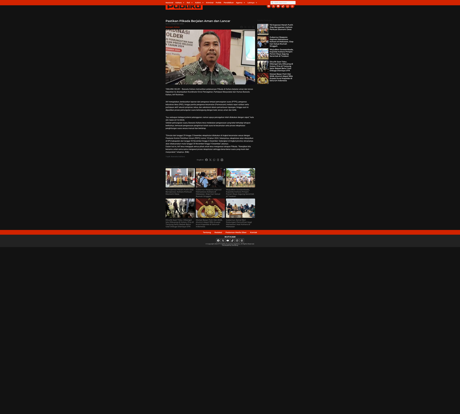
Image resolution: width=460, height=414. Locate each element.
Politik (218, 2)
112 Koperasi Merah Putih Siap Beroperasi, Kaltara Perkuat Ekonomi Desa (180, 192)
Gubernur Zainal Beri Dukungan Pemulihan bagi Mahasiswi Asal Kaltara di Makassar (239, 223)
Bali (190, 3)
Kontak (257, 232)
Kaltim (199, 3)
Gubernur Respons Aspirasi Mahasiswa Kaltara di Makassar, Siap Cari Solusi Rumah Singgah (208, 193)
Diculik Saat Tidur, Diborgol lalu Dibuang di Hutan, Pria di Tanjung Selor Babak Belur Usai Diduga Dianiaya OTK (180, 223)
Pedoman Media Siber (237, 232)
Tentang (203, 232)
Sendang (235, 246)
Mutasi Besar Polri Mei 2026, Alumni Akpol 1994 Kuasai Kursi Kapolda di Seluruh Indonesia (209, 223)
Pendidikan (229, 2)
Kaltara (179, 3)
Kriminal (209, 2)
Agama (240, 3)
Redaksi (216, 232)
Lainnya (252, 3)
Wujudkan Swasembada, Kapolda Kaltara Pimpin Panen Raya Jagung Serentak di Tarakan (240, 193)
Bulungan (169, 27)
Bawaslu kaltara (178, 156)
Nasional (169, 2)
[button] (241, 27)
